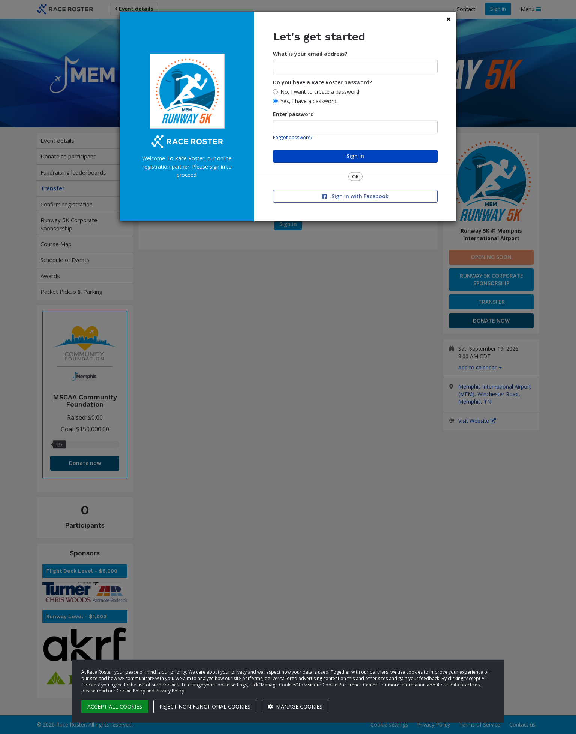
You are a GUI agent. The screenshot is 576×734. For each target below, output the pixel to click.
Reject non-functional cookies (204, 706)
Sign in (355, 156)
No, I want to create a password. (320, 91)
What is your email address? (310, 53)
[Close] (448, 19)
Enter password (293, 114)
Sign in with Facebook (355, 196)
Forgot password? (293, 137)
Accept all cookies (114, 706)
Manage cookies (295, 706)
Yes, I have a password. (309, 101)
